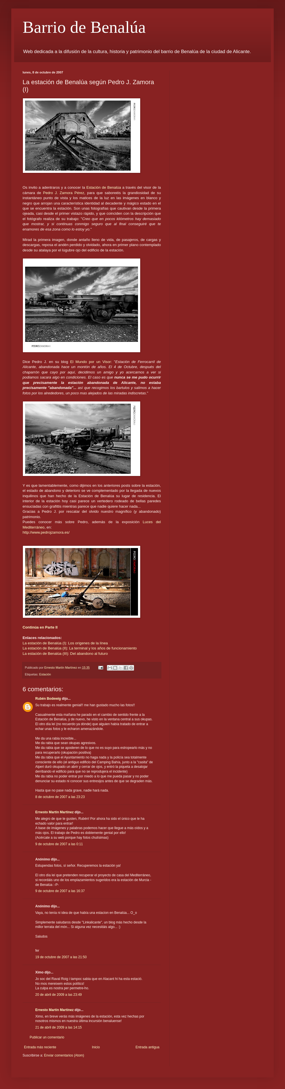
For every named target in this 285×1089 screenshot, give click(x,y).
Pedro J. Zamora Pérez (63, 193)
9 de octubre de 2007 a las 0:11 (59, 844)
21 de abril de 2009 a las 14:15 (58, 1027)
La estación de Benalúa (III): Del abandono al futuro (65, 653)
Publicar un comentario (47, 1037)
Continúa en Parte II (40, 627)
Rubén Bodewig (48, 699)
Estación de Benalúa (104, 187)
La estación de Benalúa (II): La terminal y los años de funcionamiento (80, 648)
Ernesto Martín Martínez (54, 812)
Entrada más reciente (40, 1047)
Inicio (96, 1047)
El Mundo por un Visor (90, 362)
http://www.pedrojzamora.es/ (46, 532)
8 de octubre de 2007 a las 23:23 (60, 797)
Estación (45, 674)
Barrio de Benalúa (84, 27)
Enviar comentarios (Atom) (64, 1055)
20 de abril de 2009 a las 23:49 (58, 995)
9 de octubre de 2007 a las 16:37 (60, 891)
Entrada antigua (147, 1047)
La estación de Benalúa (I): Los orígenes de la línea (65, 643)
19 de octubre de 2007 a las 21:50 (61, 957)
